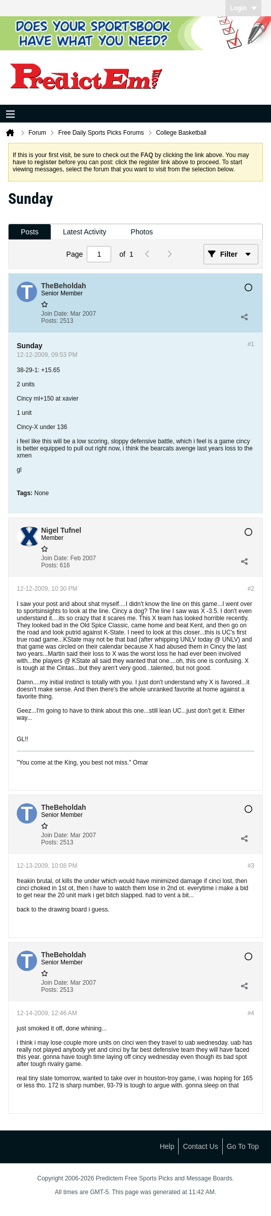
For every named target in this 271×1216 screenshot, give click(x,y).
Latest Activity (85, 232)
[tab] (30, 232)
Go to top (243, 1146)
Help (167, 1146)
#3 (251, 865)
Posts (30, 232)
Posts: (49, 320)
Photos (142, 232)
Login (243, 8)
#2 (251, 588)
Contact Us (200, 1146)
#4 (251, 1013)
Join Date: (55, 313)
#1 (251, 344)
